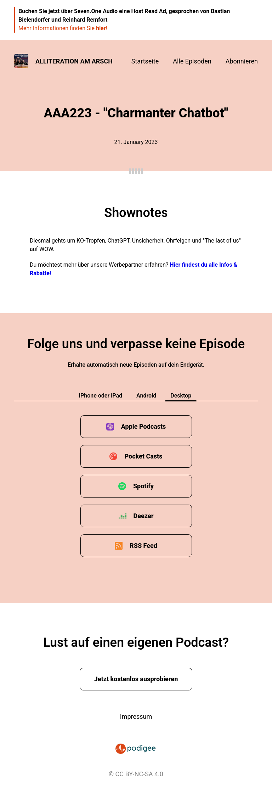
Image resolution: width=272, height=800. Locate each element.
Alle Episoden (192, 61)
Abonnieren (242, 61)
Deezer (144, 516)
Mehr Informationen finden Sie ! (62, 28)
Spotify (143, 486)
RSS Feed (143, 545)
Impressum (136, 716)
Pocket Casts (143, 456)
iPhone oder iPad (100, 395)
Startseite (145, 61)
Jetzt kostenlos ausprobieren (136, 679)
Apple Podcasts (143, 426)
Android (146, 395)
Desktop (180, 395)
